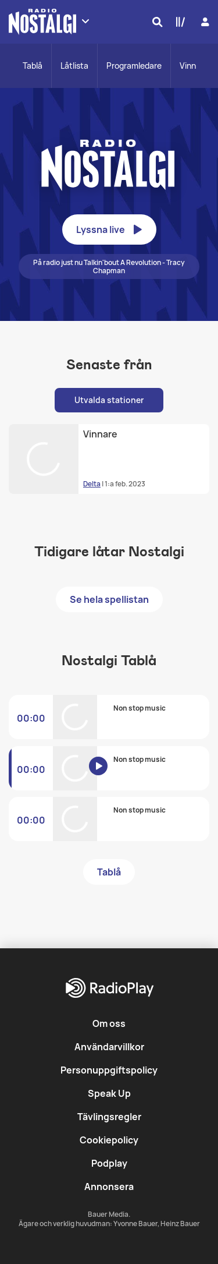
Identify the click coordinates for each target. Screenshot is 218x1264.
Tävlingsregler (109, 1116)
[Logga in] (204, 21)
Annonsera (109, 1186)
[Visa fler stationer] (85, 21)
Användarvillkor (109, 1046)
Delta (92, 484)
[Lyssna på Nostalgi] (106, 774)
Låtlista (74, 65)
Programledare (134, 65)
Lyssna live (109, 229)
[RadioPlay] (109, 988)
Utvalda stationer (109, 399)
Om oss (109, 1023)
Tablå (32, 65)
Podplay (109, 1163)
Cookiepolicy (109, 1140)
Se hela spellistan (109, 599)
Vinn (188, 65)
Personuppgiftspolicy (109, 1070)
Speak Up (109, 1093)
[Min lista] (178, 21)
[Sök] (154, 21)
